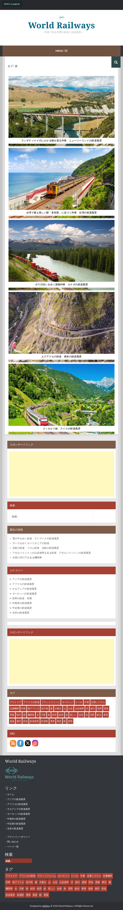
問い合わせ (13, 841)
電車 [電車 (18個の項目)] (52, 721)
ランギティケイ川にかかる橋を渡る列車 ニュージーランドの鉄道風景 (61, 140)
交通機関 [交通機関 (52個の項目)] (14, 708)
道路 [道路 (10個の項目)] (12, 721)
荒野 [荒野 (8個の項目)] (92, 714)
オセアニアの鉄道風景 (24, 588)
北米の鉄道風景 (20, 612)
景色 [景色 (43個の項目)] (106, 708)
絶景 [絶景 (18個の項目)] (61, 714)
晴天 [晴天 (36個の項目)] (18, 714)
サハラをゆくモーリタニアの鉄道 (30, 543)
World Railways (61, 25)
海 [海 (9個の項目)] (49, 714)
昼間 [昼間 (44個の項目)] (99, 708)
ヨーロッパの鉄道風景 (24, 593)
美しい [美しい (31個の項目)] (73, 714)
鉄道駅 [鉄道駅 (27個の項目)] (44, 721)
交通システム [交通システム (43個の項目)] (98, 702)
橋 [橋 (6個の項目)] (24, 714)
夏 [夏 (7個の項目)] (51, 708)
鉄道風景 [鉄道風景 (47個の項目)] (34, 721)
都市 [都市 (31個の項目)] (18, 721)
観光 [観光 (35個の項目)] (99, 714)
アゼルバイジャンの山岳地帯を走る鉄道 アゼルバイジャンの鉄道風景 (51, 552)
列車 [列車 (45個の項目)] (23, 708)
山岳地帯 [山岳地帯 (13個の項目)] (79, 708)
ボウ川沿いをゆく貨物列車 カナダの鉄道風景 (61, 284)
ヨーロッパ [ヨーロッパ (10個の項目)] (67, 702)
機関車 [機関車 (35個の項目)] (31, 714)
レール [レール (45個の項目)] (78, 702)
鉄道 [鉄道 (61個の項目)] (25, 721)
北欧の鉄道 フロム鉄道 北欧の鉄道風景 (35, 547)
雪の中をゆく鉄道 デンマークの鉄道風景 (35, 538)
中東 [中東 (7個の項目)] (86, 702)
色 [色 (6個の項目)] (87, 714)
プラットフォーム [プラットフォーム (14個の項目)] (50, 702)
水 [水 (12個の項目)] (38, 714)
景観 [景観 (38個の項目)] (12, 714)
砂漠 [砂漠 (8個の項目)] (54, 714)
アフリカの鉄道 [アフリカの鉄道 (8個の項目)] (31, 702)
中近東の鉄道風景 (22, 607)
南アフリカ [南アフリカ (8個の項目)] (33, 708)
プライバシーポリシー (18, 836)
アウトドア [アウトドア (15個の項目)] (15, 702)
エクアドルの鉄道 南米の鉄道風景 (61, 356)
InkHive (45, 906)
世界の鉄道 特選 (22, 598)
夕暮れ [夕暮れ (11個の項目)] (58, 708)
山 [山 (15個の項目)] (65, 708)
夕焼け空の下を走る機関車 (27, 557)
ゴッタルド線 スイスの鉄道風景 (61, 428)
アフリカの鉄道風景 (23, 583)
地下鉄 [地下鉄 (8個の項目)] (44, 708)
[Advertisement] (61, 474)
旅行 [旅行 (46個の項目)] (92, 708)
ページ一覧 (13, 846)
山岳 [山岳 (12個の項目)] (70, 708)
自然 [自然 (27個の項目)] (81, 714)
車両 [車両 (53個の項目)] (105, 714)
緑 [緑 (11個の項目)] (67, 714)
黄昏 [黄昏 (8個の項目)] (70, 721)
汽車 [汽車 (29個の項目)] (43, 714)
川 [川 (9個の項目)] (87, 708)
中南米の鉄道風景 (22, 602)
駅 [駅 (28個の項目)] (65, 721)
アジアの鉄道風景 (22, 579)
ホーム (10, 794)
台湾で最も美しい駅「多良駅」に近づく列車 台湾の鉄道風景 (61, 212)
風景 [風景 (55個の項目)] (59, 721)
